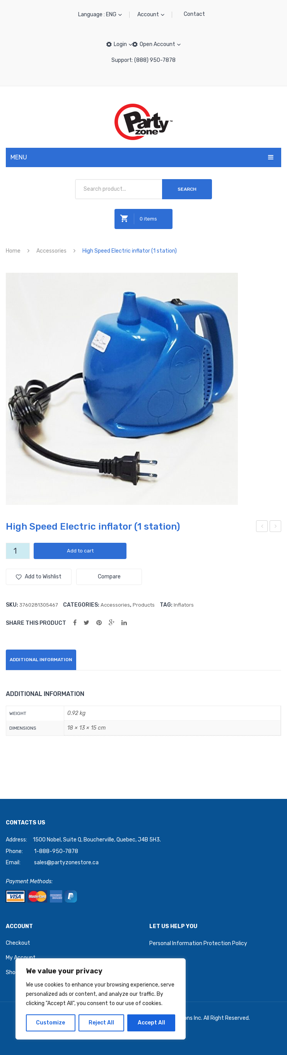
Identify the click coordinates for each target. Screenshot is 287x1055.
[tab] (41, 660)
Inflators (184, 605)
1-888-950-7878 (56, 851)
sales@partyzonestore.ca (66, 862)
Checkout (18, 943)
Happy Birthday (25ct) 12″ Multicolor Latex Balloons (276, 527)
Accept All (151, 1022)
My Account (21, 957)
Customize (50, 1022)
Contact (194, 14)
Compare (109, 576)
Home (13, 251)
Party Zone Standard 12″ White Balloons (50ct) (262, 527)
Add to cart (80, 551)
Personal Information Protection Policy (198, 943)
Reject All (101, 1022)
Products (144, 605)
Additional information (41, 659)
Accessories (51, 251)
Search (187, 189)
